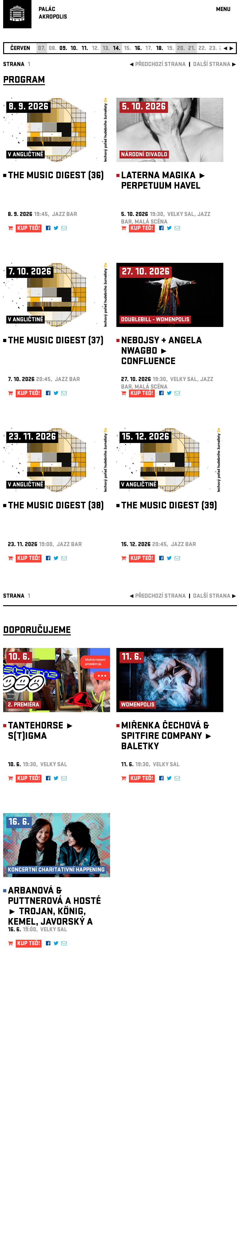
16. (138, 49)
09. (63, 49)
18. (159, 49)
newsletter (196, 1092)
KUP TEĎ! (28, 228)
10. (74, 49)
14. (116, 49)
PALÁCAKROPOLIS (53, 13)
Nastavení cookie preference (28, 1165)
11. (84, 49)
